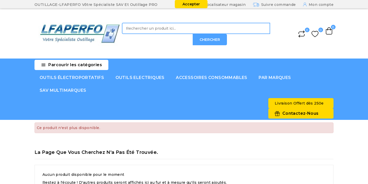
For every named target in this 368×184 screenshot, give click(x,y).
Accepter (191, 4)
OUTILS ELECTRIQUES (140, 77)
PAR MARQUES (275, 77)
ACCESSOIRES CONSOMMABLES (211, 77)
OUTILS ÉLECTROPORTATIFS (72, 77)
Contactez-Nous (300, 113)
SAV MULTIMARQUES (63, 90)
